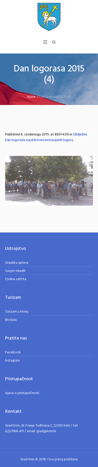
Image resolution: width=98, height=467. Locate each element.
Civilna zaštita (15, 279)
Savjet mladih (15, 271)
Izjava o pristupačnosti (22, 393)
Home (31, 97)
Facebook (13, 352)
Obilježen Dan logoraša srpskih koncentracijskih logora (46, 137)
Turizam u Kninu (16, 312)
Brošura (11, 320)
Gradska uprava (16, 263)
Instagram (12, 361)
